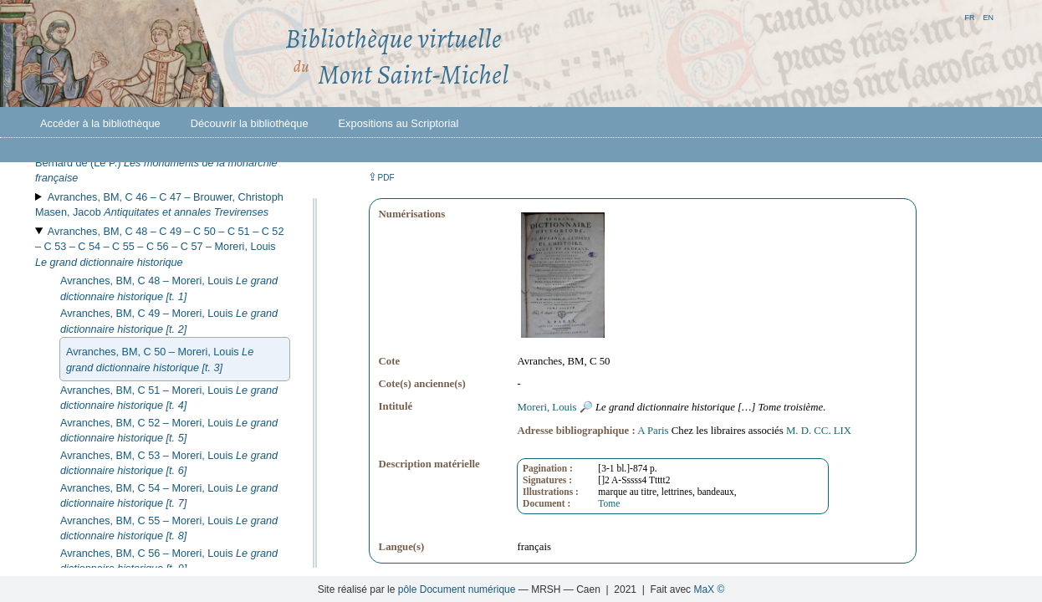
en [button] (988, 16)
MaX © (708, 589)
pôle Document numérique (457, 589)
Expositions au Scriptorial (399, 123)
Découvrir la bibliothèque (250, 123)
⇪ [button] (381, 177)
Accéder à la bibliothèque (100, 123)
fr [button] (969, 16)
